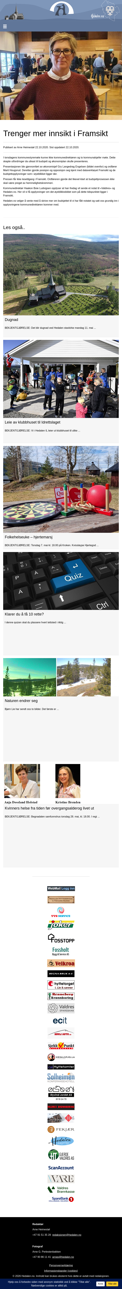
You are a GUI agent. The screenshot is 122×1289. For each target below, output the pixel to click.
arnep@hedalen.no (63, 1257)
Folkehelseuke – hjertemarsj (28, 537)
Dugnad (11, 319)
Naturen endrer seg (21, 700)
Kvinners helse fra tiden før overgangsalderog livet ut (49, 808)
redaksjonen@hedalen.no (66, 1234)
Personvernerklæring (61, 1265)
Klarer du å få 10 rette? (24, 614)
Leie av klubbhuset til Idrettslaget (32, 422)
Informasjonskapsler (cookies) (61, 1270)
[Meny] (5, 26)
